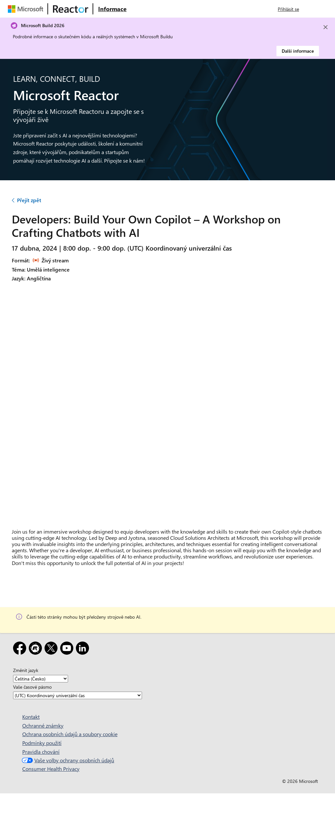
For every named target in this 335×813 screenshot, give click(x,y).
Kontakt (31, 716)
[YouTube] (68, 649)
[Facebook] (21, 649)
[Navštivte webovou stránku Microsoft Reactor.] (70, 9)
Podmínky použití (42, 742)
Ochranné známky (42, 725)
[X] (52, 649)
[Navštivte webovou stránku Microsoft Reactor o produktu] (112, 9)
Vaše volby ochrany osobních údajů (67, 760)
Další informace (298, 51)
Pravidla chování (41, 751)
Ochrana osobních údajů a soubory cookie (69, 734)
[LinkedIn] (84, 649)
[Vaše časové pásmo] (77, 695)
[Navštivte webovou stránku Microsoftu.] (27, 9)
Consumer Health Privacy (50, 768)
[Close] (325, 27)
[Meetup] (36, 649)
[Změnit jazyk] (40, 678)
